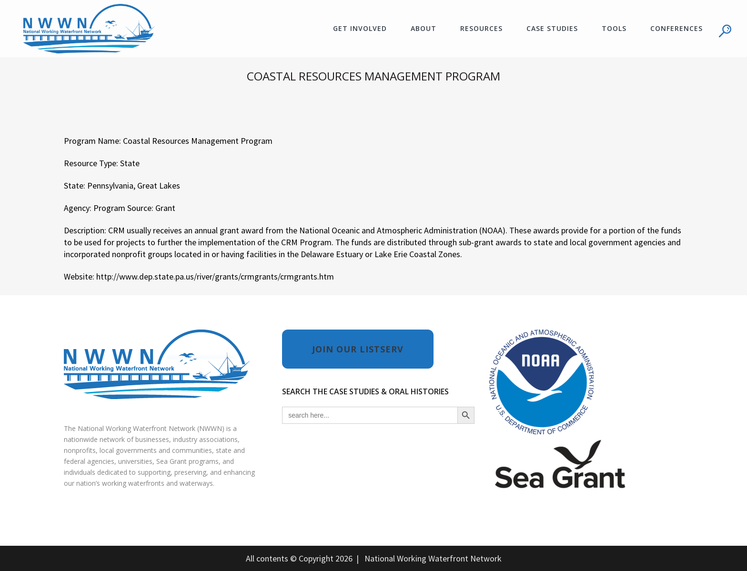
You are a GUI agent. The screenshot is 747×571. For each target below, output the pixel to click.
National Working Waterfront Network (433, 558)
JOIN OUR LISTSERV (358, 349)
